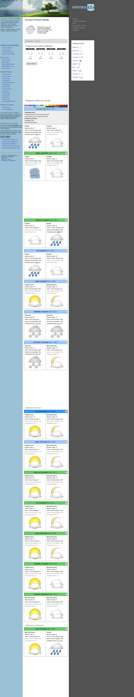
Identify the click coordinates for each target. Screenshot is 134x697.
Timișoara (75, 77)
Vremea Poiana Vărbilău (8, 54)
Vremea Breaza (6, 84)
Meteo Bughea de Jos (7, 66)
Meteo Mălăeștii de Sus (8, 64)
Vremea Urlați (5, 99)
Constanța (75, 57)
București (75, 50)
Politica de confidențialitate (8, 160)
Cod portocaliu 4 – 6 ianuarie (32, 41)
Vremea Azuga (6, 78)
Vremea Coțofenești (7, 47)
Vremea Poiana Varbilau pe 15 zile (11, 148)
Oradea (75, 70)
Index (75, 19)
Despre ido (4, 158)
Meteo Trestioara (6, 60)
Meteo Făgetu (5, 62)
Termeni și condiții (6, 159)
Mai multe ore (31, 64)
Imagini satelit (78, 28)
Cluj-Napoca (76, 54)
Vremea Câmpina (6, 76)
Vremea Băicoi (6, 80)
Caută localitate (79, 21)
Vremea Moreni (6, 107)
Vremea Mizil (5, 90)
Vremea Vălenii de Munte (8, 101)
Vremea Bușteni (6, 86)
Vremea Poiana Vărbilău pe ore (10, 141)
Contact (76, 30)
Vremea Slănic (6, 97)
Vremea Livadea (6, 49)
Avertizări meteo (79, 25)
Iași (74, 67)
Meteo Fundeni (6, 68)
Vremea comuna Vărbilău (10, 45)
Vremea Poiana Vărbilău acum (10, 139)
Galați (74, 64)
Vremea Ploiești (6, 74)
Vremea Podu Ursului (7, 51)
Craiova (75, 60)
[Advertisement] (46, 81)
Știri (74, 23)
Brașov (74, 47)
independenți (13, 134)
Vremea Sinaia (6, 95)
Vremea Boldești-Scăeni (8, 82)
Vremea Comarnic (6, 88)
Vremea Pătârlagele (7, 109)
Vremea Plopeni (6, 92)
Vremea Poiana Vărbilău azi (9, 143)
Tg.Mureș (75, 74)
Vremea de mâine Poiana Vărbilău (11, 145)
